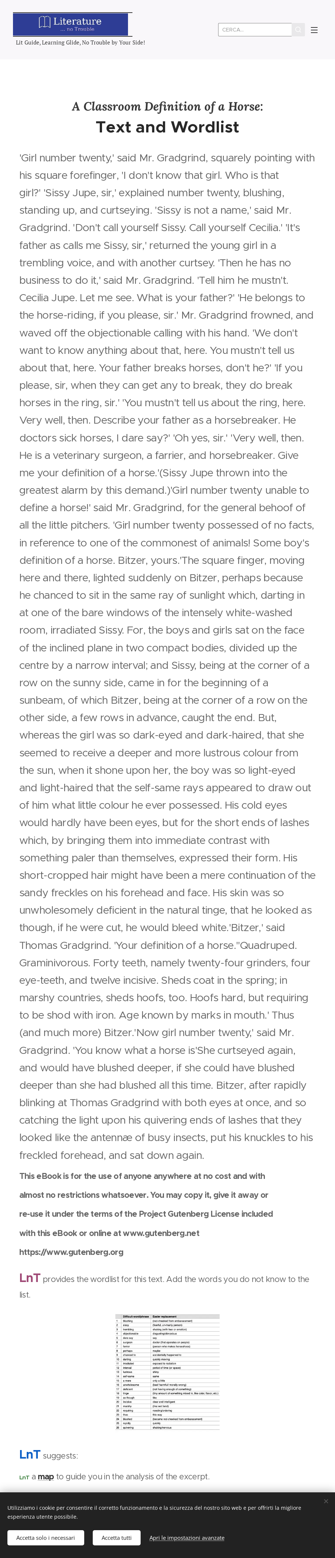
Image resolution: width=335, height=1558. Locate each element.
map (46, 1476)
